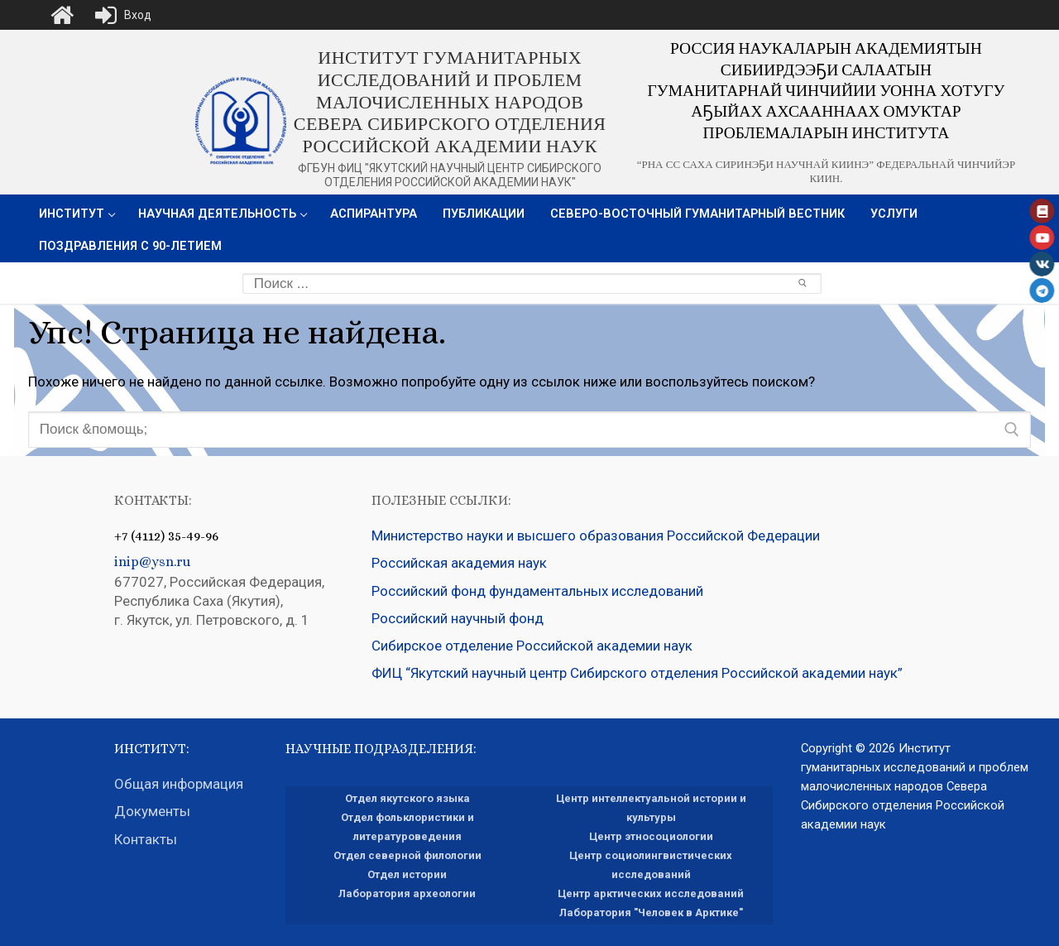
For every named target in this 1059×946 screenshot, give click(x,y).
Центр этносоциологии (651, 836)
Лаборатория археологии (407, 893)
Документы (154, 811)
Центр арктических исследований (651, 893)
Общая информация (178, 784)
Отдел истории (407, 874)
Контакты (145, 839)
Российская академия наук (459, 563)
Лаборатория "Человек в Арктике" (651, 912)
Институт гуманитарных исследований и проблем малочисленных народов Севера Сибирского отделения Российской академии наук (450, 101)
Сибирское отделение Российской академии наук (531, 645)
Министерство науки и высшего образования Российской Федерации (595, 535)
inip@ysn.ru (152, 561)
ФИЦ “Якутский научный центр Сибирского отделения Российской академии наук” (637, 673)
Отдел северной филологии (407, 855)
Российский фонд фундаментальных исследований (537, 591)
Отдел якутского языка (407, 798)
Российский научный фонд (457, 618)
